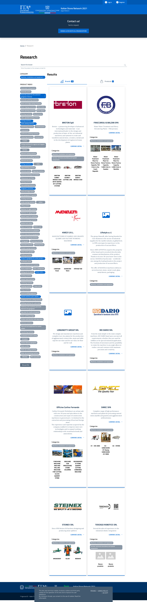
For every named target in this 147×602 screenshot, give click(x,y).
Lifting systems (25, 206)
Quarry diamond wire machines (30, 265)
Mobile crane (37, 227)
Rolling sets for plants (27, 272)
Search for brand (27, 65)
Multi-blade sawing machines (29, 238)
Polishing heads (39, 245)
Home (22, 46)
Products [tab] (107, 81)
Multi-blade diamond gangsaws (30, 234)
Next (86, 175)
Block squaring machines (28, 111)
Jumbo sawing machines (28, 202)
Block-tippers (41, 111)
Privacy (93, 590)
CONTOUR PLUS (57, 271)
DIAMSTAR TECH (67, 271)
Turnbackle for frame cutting (29, 336)
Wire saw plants (35, 357)
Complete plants (40, 127)
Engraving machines (38, 171)
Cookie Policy (103, 590)
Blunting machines (26, 114)
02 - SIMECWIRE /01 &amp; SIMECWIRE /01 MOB (106, 451)
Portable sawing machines (28, 248)
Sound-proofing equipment (28, 294)
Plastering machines (36, 241)
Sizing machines (25, 290)
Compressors (25, 130)
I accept (105, 593)
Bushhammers (38, 114)
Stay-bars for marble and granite (30, 313)
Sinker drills (37, 287)
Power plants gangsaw (27, 252)
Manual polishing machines (28, 220)
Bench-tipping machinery (28, 107)
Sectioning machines (27, 283)
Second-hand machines (27, 279)
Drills (38, 164)
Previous (50, 175)
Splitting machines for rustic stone (30, 303)
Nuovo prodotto (100, 567)
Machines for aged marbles (28, 209)
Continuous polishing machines (30, 134)
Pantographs (24, 241)
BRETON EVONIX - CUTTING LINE (67, 178)
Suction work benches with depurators (32, 320)
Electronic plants (25, 171)
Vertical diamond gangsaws (28, 343)
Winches (24, 357)
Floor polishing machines (28, 185)
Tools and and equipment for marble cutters (31, 328)
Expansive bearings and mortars (30, 175)
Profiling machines (26, 256)
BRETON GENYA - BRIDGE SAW (78, 178)
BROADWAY (57, 560)
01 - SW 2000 (95, 447)
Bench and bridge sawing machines (31, 104)
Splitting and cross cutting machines (31, 300)
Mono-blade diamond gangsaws (30, 231)
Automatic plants (26, 92)
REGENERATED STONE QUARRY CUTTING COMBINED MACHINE (78, 468)
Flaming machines (26, 182)
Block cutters (41, 107)
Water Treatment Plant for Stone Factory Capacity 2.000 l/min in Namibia (116, 163)
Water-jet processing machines (30, 353)
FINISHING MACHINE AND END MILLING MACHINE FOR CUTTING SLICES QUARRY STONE (57, 471)
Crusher (25, 141)
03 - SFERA (116, 447)
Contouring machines (27, 137)
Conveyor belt (39, 137)
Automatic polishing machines (29, 100)
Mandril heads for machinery (29, 217)
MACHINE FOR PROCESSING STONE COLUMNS (67, 467)
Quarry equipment (26, 269)
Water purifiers (25, 346)
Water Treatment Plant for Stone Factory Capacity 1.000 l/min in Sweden (105, 163)
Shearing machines (26, 287)
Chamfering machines (27, 127)
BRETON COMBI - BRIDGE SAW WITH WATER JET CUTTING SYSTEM (57, 181)
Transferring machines (27, 332)
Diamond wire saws (26, 161)
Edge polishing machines (28, 168)
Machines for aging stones (28, 213)
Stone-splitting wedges (27, 316)
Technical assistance (26, 323)
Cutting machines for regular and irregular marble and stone (33, 146)
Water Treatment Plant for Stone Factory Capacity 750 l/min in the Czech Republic (95, 164)
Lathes (41, 202)
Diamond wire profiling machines (30, 157)
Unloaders (25, 339)
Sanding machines (26, 276)
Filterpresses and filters (28, 178)
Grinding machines (26, 199)
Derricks (24, 150)
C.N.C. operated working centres (30, 118)
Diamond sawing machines (28, 154)
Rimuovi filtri (25, 365)
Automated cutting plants (28, 88)
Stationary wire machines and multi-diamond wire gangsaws (31, 308)
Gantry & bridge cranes (27, 192)
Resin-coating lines (38, 269)
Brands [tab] (67, 81)
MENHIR (78, 560)
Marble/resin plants (26, 224)
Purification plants (26, 262)
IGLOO (68, 560)
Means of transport (26, 227)
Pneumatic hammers (27, 245)
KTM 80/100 (78, 270)
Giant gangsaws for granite (28, 195)
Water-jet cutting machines (28, 350)
